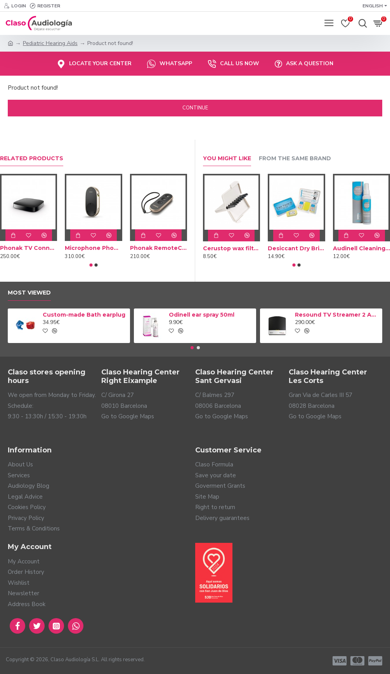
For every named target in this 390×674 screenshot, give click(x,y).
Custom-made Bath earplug (84, 314)
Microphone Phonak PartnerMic (93, 247)
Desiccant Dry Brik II (296, 248)
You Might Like (227, 158)
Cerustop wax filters (231, 248)
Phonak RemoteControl (158, 247)
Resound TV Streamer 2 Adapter (337, 314)
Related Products (31, 158)
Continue (195, 107)
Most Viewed (29, 292)
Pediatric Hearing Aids (50, 43)
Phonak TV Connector (28, 247)
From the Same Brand (295, 158)
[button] (90, 265)
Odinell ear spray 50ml (201, 314)
